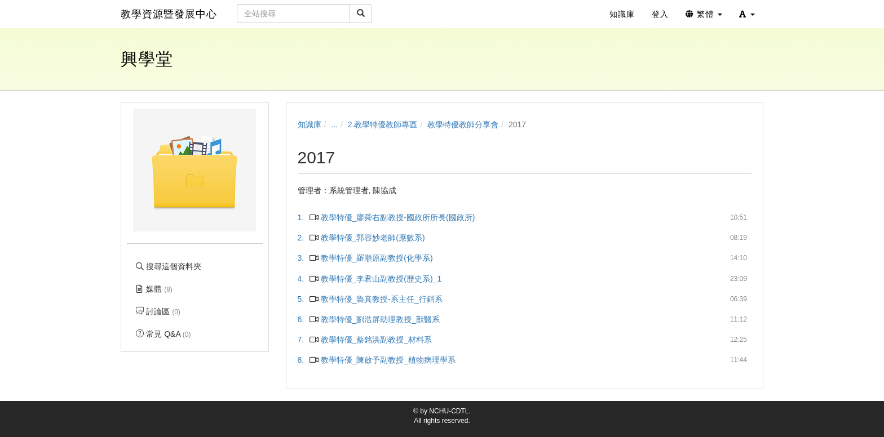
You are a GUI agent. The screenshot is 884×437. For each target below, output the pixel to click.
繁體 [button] (704, 14)
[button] (747, 14)
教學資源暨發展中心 (169, 14)
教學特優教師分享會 (462, 124)
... (334, 124)
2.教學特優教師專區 (383, 124)
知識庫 (309, 124)
